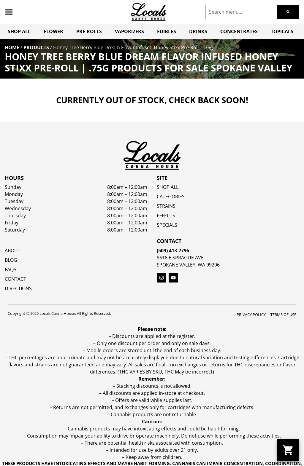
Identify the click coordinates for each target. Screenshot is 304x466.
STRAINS (166, 206)
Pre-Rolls (89, 31)
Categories (171, 196)
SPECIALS (167, 225)
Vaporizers (129, 31)
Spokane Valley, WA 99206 (188, 264)
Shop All (19, 31)
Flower (53, 31)
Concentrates (239, 31)
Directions (18, 288)
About (12, 250)
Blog (11, 260)
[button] (9, 12)
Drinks (198, 31)
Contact (15, 279)
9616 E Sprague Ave (180, 257)
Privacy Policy (251, 314)
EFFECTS (166, 215)
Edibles (166, 31)
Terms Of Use (283, 314)
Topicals (282, 31)
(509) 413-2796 (173, 250)
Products (36, 47)
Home (12, 47)
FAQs (10, 269)
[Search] (288, 12)
